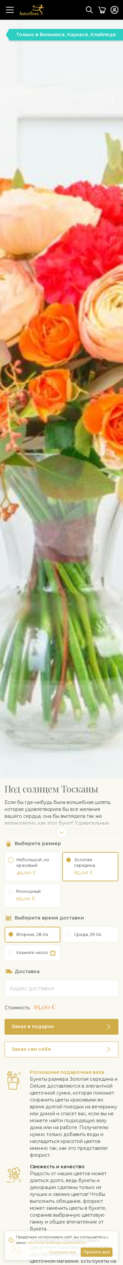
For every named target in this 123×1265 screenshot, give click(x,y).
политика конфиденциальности (56, 1242)
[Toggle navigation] (10, 10)
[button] (61, 1047)
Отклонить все (62, 1252)
